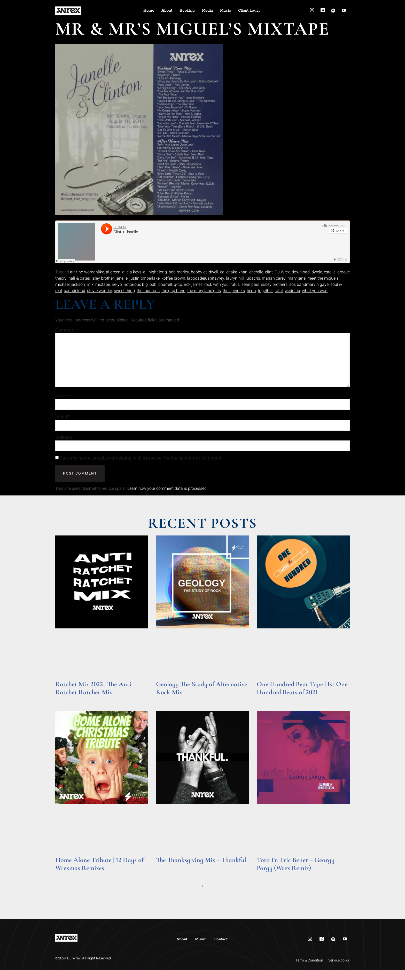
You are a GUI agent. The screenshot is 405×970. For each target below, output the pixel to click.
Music (225, 10)
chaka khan (236, 272)
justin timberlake (144, 278)
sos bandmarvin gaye (309, 284)
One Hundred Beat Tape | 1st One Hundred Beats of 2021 (302, 688)
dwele (316, 272)
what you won (315, 291)
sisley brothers (274, 284)
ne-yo (117, 284)
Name (63, 396)
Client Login (249, 10)
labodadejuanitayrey (205, 278)
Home (148, 10)
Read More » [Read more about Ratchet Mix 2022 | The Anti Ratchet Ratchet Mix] (65, 699)
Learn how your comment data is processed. (167, 489)
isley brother (103, 278)
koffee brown (173, 278)
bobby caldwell (204, 272)
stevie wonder (99, 291)
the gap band (173, 291)
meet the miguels (323, 278)
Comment (67, 330)
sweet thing (124, 291)
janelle (122, 278)
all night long (155, 272)
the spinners (234, 291)
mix (90, 284)
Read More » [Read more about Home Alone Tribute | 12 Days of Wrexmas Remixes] (65, 875)
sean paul (250, 284)
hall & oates (79, 278)
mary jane (296, 278)
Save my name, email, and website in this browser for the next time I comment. (141, 458)
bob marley (179, 272)
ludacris (253, 278)
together (265, 291)
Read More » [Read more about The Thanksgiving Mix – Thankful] (166, 867)
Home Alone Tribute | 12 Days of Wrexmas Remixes (99, 864)
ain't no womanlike (87, 272)
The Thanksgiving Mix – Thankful (201, 860)
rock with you (216, 284)
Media (207, 10)
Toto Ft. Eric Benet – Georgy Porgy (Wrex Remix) (295, 864)
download (301, 272)
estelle (330, 272)
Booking (187, 10)
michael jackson (70, 284)
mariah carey (274, 278)
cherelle (256, 272)
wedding (292, 291)
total (279, 291)
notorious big (136, 284)
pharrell (165, 284)
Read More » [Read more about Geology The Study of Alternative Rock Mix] (166, 699)
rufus (235, 284)
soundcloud (74, 291)
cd (222, 272)
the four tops (148, 291)
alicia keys (131, 272)
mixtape (102, 284)
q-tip (178, 284)
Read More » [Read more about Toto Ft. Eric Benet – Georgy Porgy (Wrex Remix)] (267, 875)
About (166, 10)
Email (62, 417)
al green (113, 272)
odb (153, 284)
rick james (193, 284)
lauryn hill (235, 278)
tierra (251, 291)
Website (63, 437)
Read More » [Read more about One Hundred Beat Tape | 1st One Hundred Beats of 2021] (267, 699)
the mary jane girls (204, 291)
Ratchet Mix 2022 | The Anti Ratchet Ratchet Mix (93, 688)
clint (269, 272)
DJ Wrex (282, 272)
